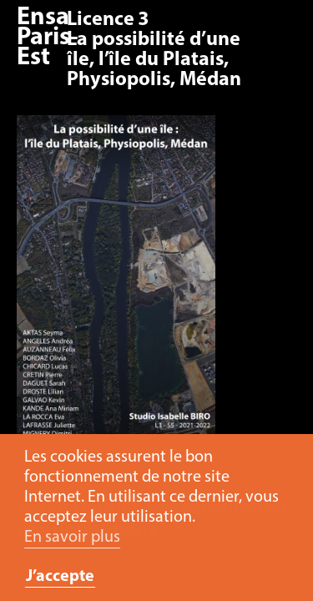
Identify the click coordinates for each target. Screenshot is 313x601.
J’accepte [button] (60, 576)
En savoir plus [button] (72, 537)
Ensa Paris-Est (47, 38)
